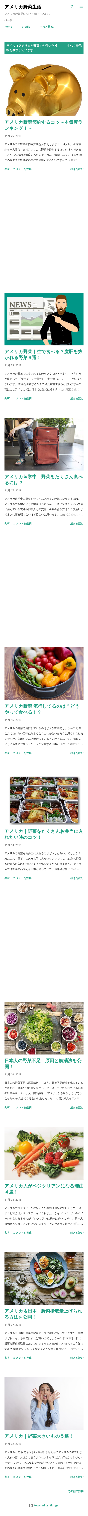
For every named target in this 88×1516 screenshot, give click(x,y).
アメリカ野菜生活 (22, 7)
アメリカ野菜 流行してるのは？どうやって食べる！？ (42, 709)
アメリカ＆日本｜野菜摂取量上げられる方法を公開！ (43, 1314)
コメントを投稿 (22, 169)
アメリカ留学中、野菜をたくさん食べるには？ (43, 479)
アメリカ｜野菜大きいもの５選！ (38, 1436)
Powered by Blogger (44, 1505)
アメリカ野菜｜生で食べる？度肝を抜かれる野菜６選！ (43, 354)
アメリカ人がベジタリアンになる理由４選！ (44, 1189)
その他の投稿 (76, 1491)
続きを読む (77, 169)
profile (26, 26)
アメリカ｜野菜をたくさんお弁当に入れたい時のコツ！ (43, 834)
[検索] (72, 7)
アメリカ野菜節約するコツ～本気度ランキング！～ (43, 125)
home (8, 26)
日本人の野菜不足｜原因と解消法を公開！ (42, 1063)
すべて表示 (74, 46)
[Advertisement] (44, 232)
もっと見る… (47, 26)
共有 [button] (7, 169)
